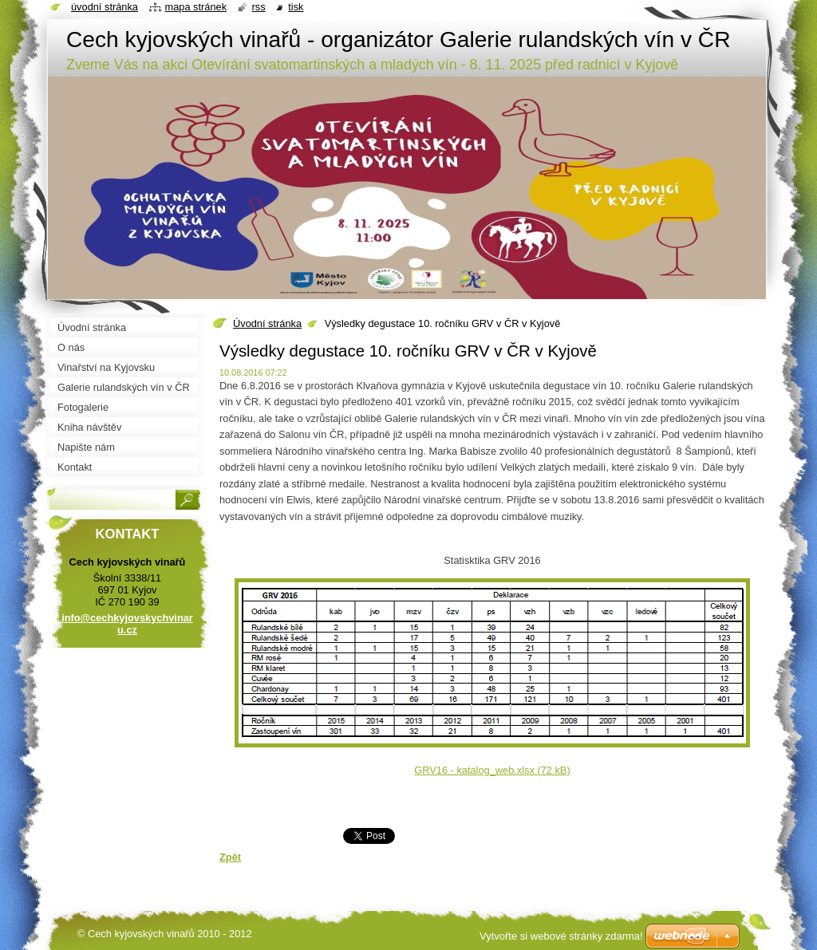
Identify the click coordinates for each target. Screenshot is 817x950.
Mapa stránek (196, 7)
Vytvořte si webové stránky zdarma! (561, 936)
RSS (259, 7)
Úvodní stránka (267, 323)
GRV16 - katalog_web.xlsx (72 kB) (492, 770)
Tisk (295, 7)
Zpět (230, 857)
